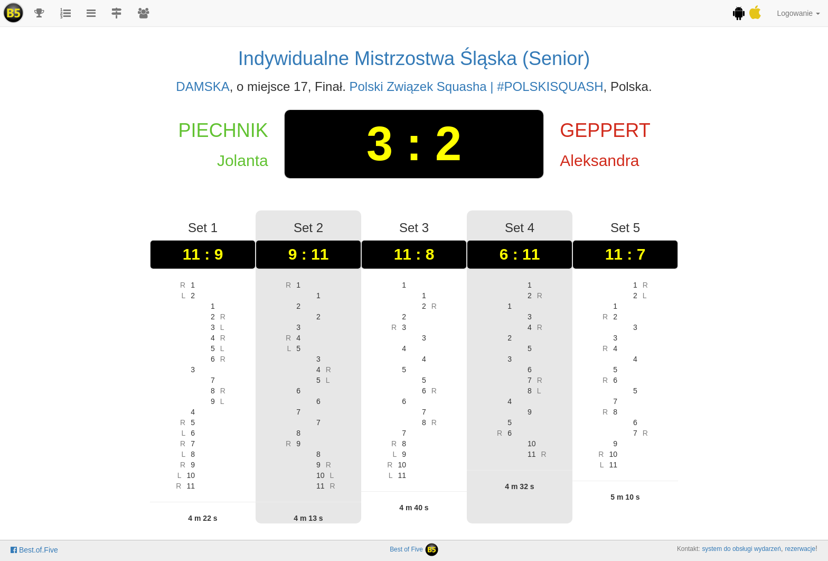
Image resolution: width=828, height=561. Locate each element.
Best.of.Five (34, 550)
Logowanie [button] (798, 13)
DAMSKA (202, 86)
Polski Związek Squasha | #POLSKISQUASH (476, 86)
